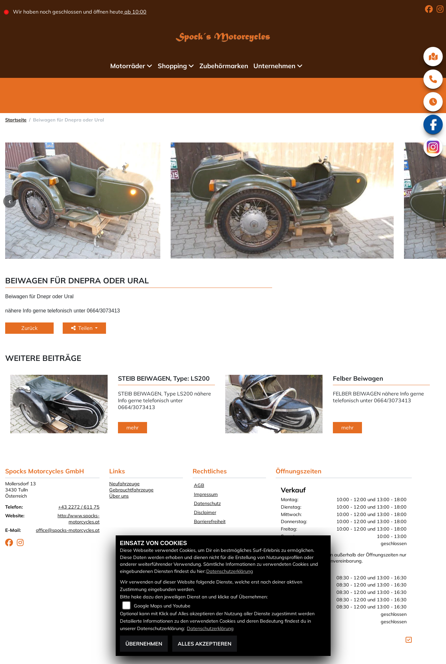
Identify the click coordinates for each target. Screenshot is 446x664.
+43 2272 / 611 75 (79, 507)
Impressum (206, 494)
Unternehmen (276, 66)
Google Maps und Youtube (162, 606)
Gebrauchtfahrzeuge (131, 490)
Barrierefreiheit (210, 521)
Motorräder (129, 66)
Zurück (29, 328)
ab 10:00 (138, 11)
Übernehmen (143, 643)
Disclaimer (205, 512)
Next (440, 404)
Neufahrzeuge (124, 484)
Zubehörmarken (225, 66)
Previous (9, 201)
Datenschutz (207, 503)
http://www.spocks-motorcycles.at (79, 519)
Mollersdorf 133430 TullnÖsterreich (20, 490)
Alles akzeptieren (204, 643)
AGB (199, 485)
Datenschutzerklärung (229, 571)
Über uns (119, 496)
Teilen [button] (82, 328)
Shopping (173, 66)
